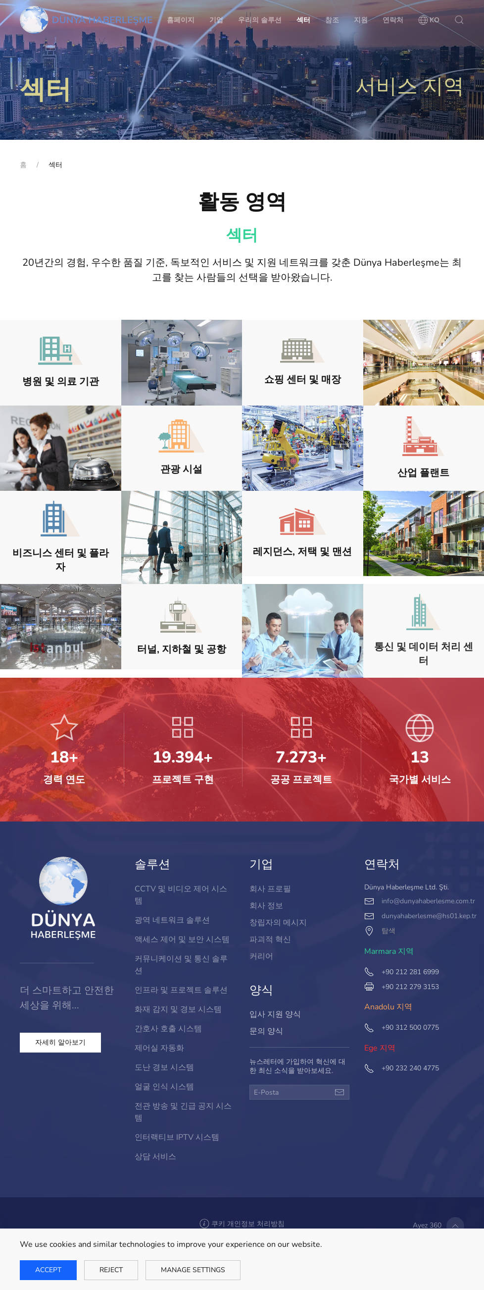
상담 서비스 (156, 1150)
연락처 (393, 20)
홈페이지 (180, 20)
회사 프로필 (271, 890)
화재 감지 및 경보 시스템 (178, 1009)
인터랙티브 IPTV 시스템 (177, 1132)
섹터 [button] (303, 20)
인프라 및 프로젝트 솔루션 (181, 991)
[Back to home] (86, 20)
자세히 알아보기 (60, 1042)
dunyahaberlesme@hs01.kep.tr (428, 915)
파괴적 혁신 (271, 939)
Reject (111, 1270)
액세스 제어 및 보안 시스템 (182, 943)
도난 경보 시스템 (165, 1065)
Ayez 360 (426, 1226)
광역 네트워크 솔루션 (172, 924)
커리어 (262, 954)
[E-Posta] (299, 1092)
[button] (429, 20)
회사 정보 (267, 906)
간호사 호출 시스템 (169, 1028)
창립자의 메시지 (278, 922)
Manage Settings (193, 1270)
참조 (332, 20)
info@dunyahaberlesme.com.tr (428, 901)
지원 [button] (361, 20)
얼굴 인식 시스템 (165, 1083)
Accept (48, 1270)
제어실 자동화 (160, 1047)
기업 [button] (216, 20)
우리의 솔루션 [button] (260, 20)
